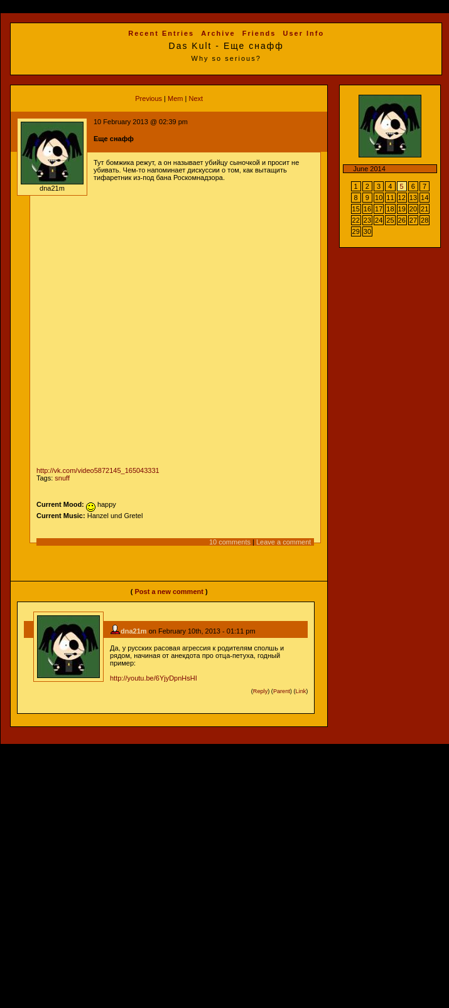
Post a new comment (168, 591)
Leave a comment (283, 542)
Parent (281, 691)
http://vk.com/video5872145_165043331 (98, 470)
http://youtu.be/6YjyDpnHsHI (153, 678)
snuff (62, 478)
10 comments (230, 542)
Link (301, 691)
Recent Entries (161, 33)
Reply (260, 691)
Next (195, 98)
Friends (259, 33)
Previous (148, 98)
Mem (175, 98)
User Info (304, 33)
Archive (218, 33)
